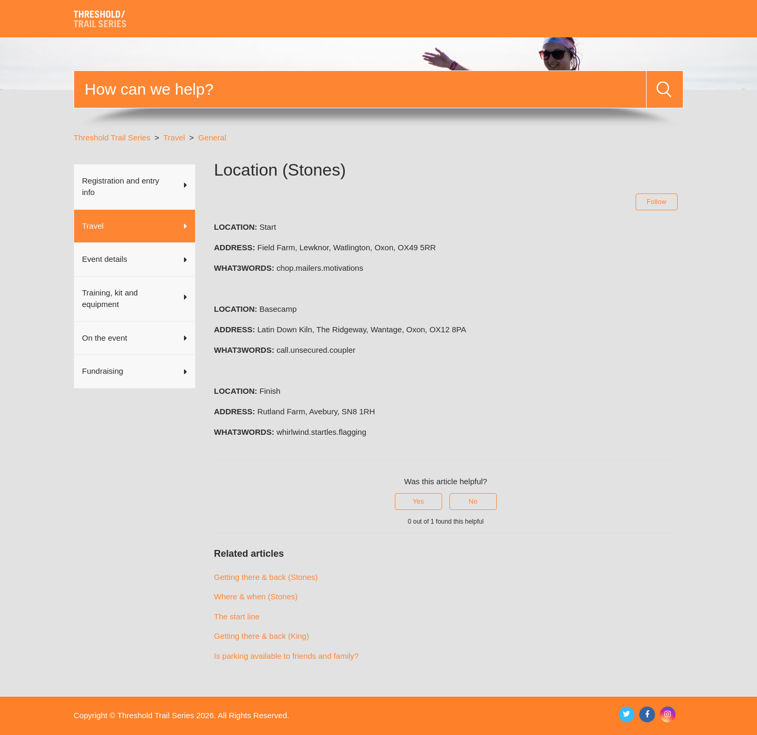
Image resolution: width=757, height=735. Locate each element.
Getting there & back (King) (261, 635)
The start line (237, 616)
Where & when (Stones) (256, 596)
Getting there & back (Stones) (266, 577)
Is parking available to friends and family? (286, 655)
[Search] (360, 89)
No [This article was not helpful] (473, 501)
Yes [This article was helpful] (418, 501)
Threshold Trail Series (112, 137)
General (212, 137)
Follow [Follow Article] (657, 202)
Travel (174, 137)
